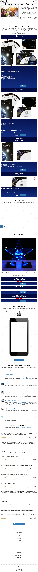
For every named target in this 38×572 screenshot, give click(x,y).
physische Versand (25, 378)
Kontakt (19, 535)
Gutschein (35, 418)
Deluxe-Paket (19, 36)
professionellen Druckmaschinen (21, 402)
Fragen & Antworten (19, 532)
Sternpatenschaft (19, 570)
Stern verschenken (19, 567)
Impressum (19, 544)
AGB (19, 543)
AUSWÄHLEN (23, 169)
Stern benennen (19, 569)
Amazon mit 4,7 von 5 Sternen (24, 427)
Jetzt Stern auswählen (19, 523)
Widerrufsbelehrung (19, 541)
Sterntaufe (19, 566)
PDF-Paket (19, 173)
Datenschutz (19, 546)
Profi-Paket (19, 89)
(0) (33, 1)
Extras (29, 411)
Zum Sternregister (19, 359)
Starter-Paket (19, 138)
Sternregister (19, 536)
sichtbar (34, 385)
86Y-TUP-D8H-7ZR (32, 311)
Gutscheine (19, 538)
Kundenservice (13, 393)
